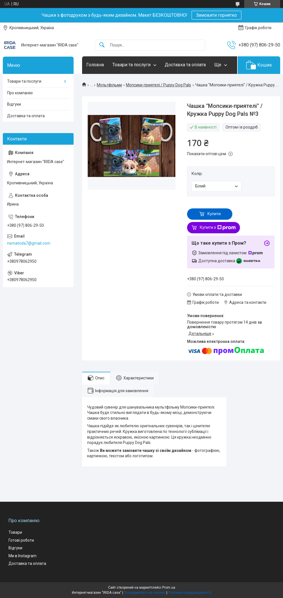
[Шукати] (102, 45)
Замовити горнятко (216, 15)
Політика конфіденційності (189, 593)
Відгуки (14, 104)
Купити (214, 214)
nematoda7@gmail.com (28, 243)
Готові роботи (21, 540)
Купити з (218, 227)
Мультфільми (109, 85)
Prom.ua (168, 588)
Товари (15, 532)
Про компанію (20, 93)
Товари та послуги (131, 64)
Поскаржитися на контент (145, 593)
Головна (95, 64)
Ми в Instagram (22, 556)
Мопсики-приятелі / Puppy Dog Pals (158, 85)
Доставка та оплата (185, 64)
